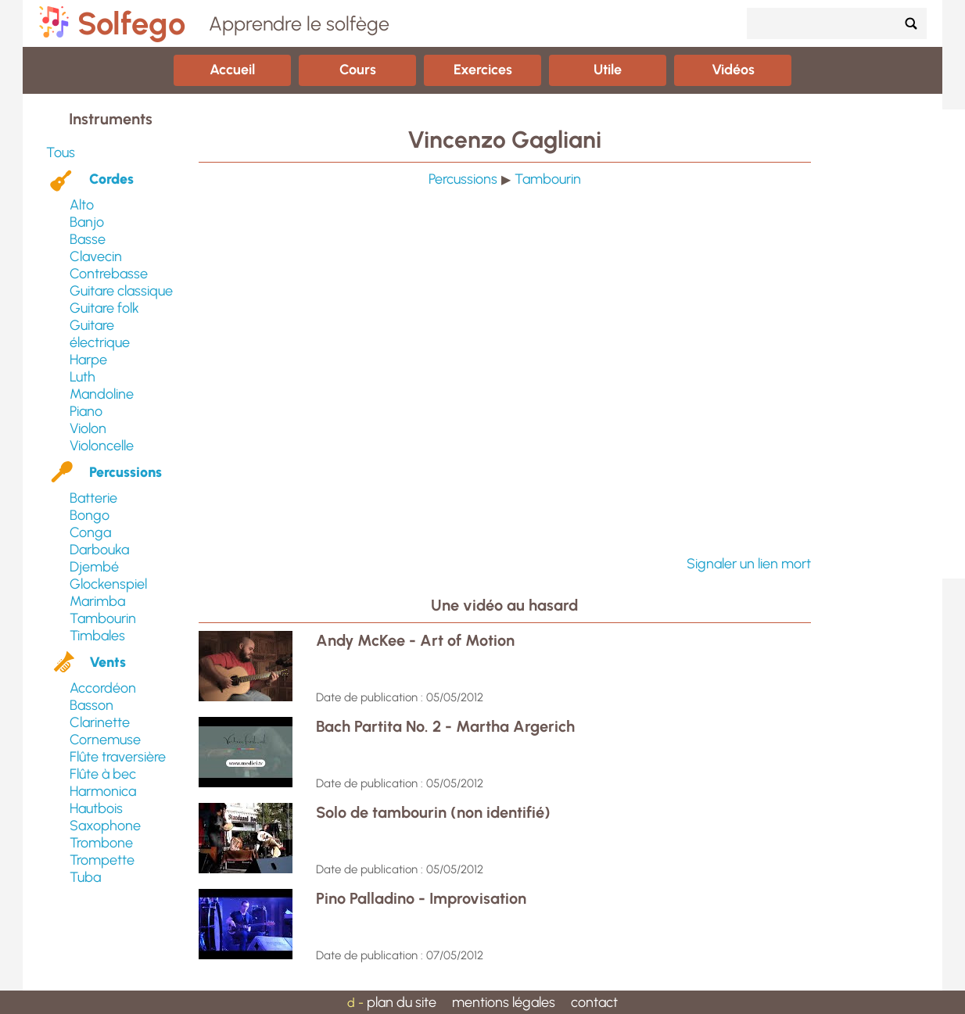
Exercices (483, 69)
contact (594, 1002)
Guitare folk (104, 308)
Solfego (131, 23)
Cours (357, 69)
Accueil (232, 69)
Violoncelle (102, 445)
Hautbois (96, 808)
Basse (88, 239)
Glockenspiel (108, 584)
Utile (608, 69)
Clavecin (96, 256)
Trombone (101, 842)
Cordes (111, 179)
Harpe (88, 359)
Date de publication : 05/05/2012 (399, 697)
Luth (82, 376)
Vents (107, 662)
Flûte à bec (103, 774)
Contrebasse (109, 273)
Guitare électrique (100, 334)
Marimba (97, 601)
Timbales (97, 635)
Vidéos (733, 69)
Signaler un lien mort (749, 563)
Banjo (87, 222)
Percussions (125, 472)
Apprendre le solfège (299, 23)
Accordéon (103, 688)
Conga (90, 532)
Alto (82, 204)
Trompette (102, 860)
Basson (91, 705)
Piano (86, 411)
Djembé (94, 566)
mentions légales (503, 1002)
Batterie (93, 498)
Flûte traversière (118, 756)
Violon (88, 428)
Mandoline (102, 394)
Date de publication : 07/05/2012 (399, 955)
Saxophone (105, 825)
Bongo (89, 515)
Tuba (85, 877)
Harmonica (103, 791)
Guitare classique (121, 290)
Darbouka (99, 549)
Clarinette (100, 722)
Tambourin (103, 618)
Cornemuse (105, 739)
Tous (60, 152)
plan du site (401, 1002)
